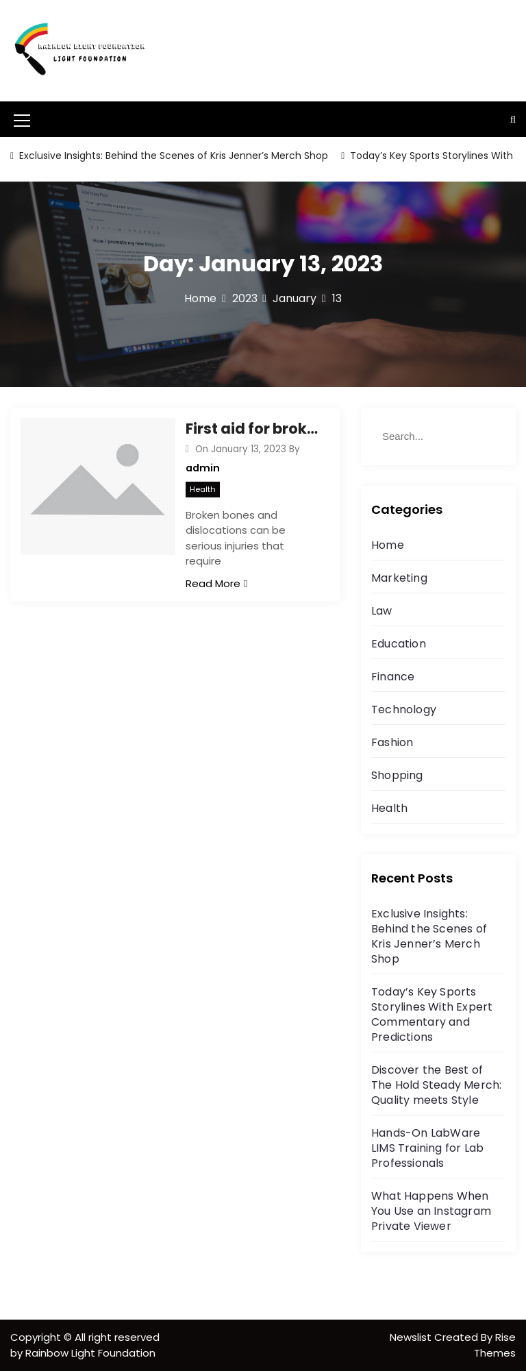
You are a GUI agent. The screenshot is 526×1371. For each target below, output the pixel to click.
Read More (216, 583)
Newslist (412, 1337)
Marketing (399, 578)
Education (398, 644)
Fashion (392, 742)
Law (381, 611)
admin (203, 468)
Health (203, 489)
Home (387, 545)
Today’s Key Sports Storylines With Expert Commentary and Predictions (431, 1014)
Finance (392, 676)
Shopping (397, 775)
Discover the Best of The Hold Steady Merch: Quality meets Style (436, 1085)
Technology (403, 709)
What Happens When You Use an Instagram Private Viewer (431, 1211)
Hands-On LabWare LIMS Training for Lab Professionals (427, 1148)
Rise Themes (495, 1345)
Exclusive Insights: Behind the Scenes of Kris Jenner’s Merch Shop (172, 155)
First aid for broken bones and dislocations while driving (253, 429)
